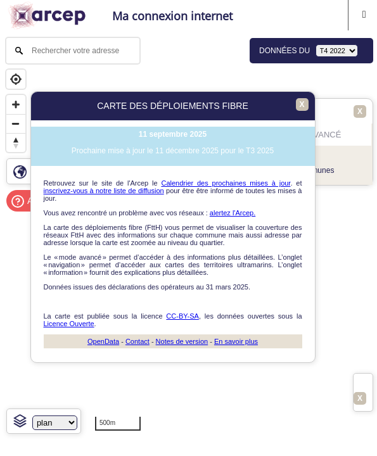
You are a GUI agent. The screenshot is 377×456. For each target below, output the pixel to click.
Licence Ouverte (69, 323)
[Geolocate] (15, 79)
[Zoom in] (15, 104)
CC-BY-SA (182, 316)
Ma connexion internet (172, 15)
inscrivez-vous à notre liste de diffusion (104, 190)
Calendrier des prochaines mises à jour (225, 183)
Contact (137, 341)
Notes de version (182, 341)
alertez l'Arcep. (232, 213)
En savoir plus (236, 341)
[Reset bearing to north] (15, 142)
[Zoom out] (15, 123)
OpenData (103, 341)
